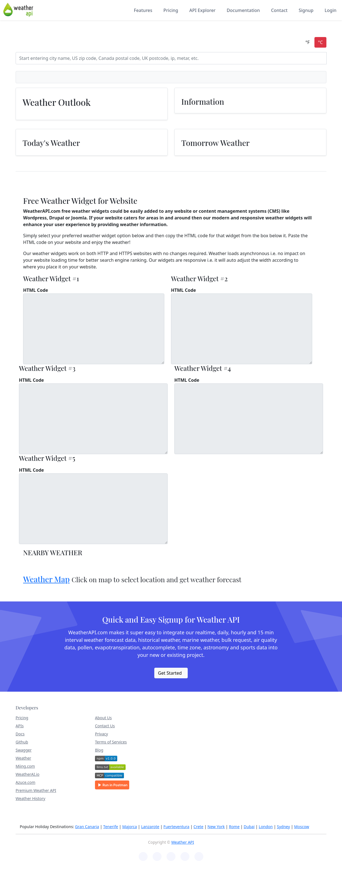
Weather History (30, 798)
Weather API (182, 842)
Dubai (249, 826)
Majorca (129, 826)
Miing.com (25, 766)
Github (22, 742)
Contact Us (105, 725)
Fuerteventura (176, 826)
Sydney (283, 826)
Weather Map (46, 579)
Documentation (243, 10)
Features (143, 10)
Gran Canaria (87, 826)
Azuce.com (25, 782)
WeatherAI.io (27, 774)
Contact (279, 10)
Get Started (170, 673)
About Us (103, 717)
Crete (198, 826)
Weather (23, 758)
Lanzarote (150, 826)
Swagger (23, 750)
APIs (20, 725)
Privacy (101, 733)
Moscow (301, 826)
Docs (20, 733)
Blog (99, 750)
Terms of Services (111, 742)
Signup (306, 10)
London (266, 826)
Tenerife (110, 826)
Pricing (170, 10)
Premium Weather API (36, 790)
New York (216, 826)
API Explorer (202, 10)
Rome (234, 826)
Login (330, 10)
